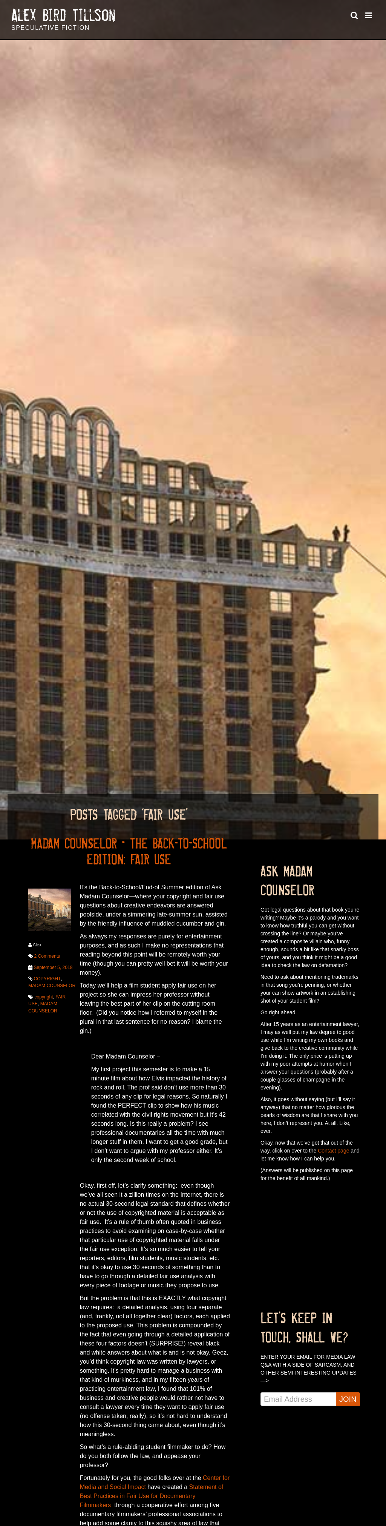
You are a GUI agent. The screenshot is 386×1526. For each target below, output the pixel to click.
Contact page (333, 1151)
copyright (43, 996)
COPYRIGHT (47, 978)
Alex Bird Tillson (63, 15)
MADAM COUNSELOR (51, 985)
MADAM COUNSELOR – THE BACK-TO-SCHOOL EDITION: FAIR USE (129, 851)
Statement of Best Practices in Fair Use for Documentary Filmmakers (152, 1495)
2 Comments (47, 955)
